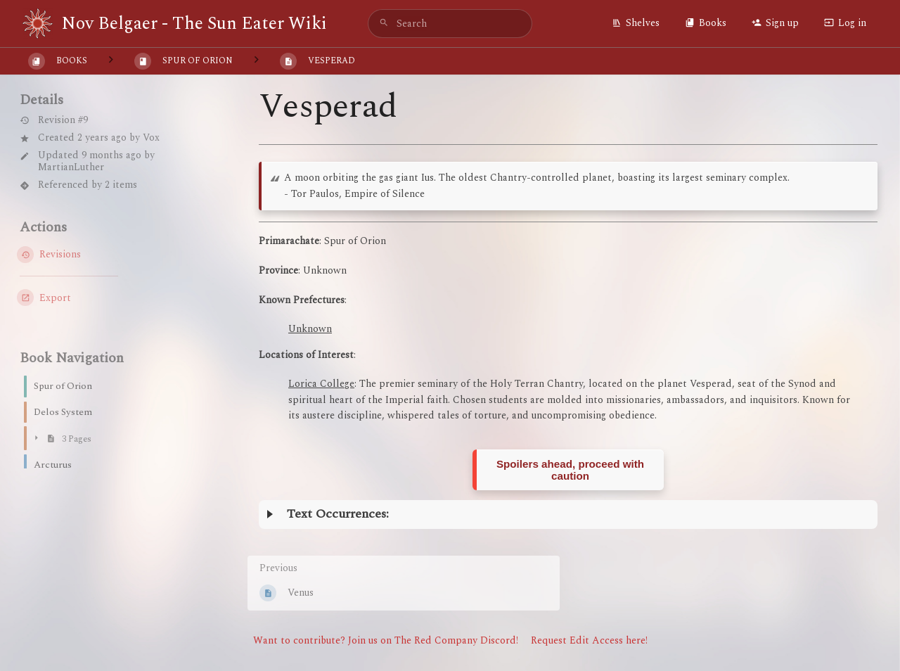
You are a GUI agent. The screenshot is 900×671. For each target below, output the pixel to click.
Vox (151, 137)
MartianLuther (71, 167)
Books (705, 22)
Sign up (775, 22)
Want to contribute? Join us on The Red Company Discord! (385, 640)
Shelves (636, 22)
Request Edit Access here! (589, 640)
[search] (450, 23)
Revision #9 (54, 121)
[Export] (106, 297)
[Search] (384, 23)
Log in (845, 22)
